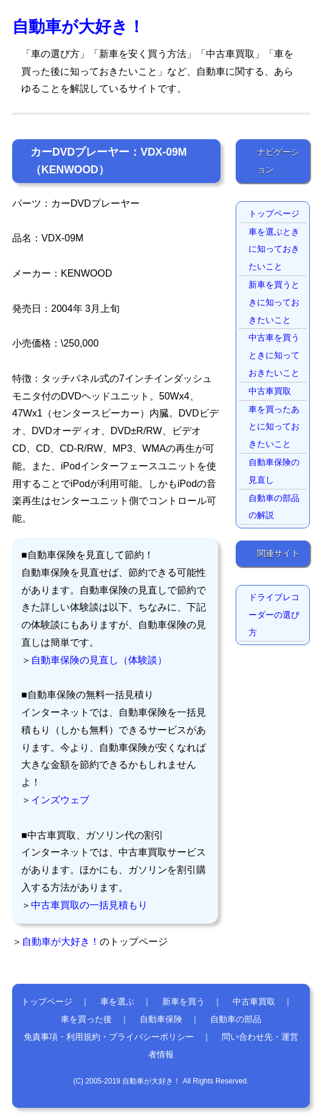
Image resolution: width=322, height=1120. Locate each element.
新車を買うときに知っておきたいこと (274, 302)
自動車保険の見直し (274, 471)
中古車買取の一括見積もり (89, 905)
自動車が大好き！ (78, 26)
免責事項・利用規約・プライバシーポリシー (109, 1037)
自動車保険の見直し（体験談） (99, 660)
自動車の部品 (235, 1019)
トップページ (274, 213)
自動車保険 (161, 1019)
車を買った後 (86, 1019)
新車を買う (183, 1001)
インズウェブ (60, 800)
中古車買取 (269, 391)
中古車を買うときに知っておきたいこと (274, 355)
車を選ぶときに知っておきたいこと (274, 249)
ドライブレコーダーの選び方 (274, 614)
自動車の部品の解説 (274, 506)
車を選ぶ (117, 1001)
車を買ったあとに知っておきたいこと (274, 426)
